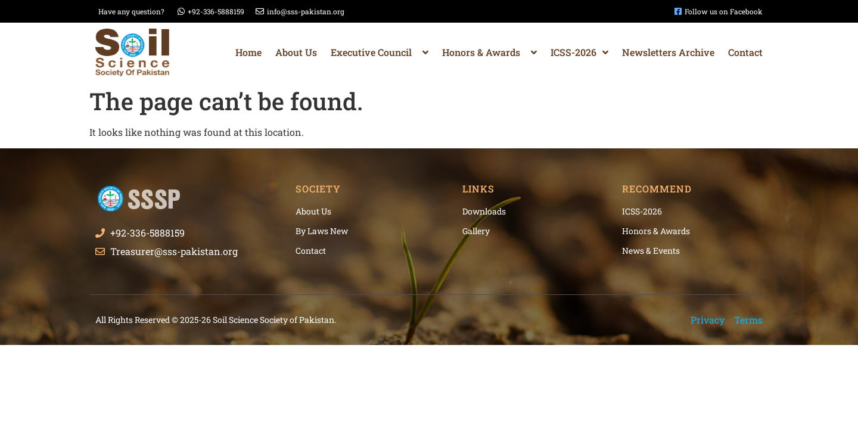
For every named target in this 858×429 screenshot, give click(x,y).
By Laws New (322, 231)
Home (248, 52)
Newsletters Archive (668, 52)
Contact (745, 52)
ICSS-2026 (579, 52)
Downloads (484, 211)
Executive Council (379, 52)
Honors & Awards (489, 52)
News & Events (651, 250)
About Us (296, 52)
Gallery (476, 231)
